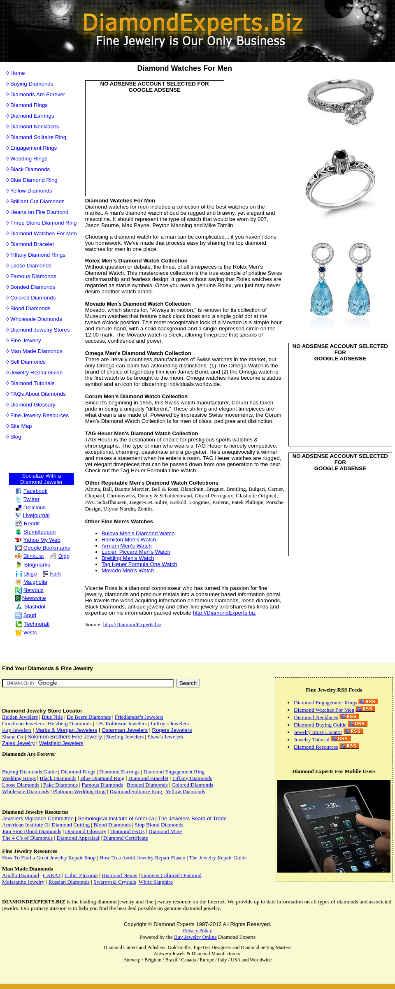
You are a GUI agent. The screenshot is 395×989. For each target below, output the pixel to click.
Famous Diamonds (33, 276)
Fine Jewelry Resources (39, 415)
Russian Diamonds (69, 882)
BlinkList (29, 556)
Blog (15, 437)
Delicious (30, 507)
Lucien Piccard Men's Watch (136, 552)
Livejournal (32, 515)
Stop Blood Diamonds (159, 825)
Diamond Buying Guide (320, 725)
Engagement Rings (33, 148)
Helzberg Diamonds (70, 723)
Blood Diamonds (30, 308)
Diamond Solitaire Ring (38, 137)
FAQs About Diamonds (38, 394)
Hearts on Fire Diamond (39, 212)
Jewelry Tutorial (312, 739)
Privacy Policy (197, 930)
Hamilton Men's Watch (129, 539)
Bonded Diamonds (33, 287)
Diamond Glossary (33, 405)
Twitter (27, 499)
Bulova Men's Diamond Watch (138, 533)
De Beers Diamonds (89, 717)
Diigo (26, 574)
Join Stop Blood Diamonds (31, 831)
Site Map (21, 426)
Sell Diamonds (28, 362)
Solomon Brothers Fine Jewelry (65, 737)
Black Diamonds (30, 169)
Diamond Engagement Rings (325, 702)
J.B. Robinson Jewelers (120, 723)
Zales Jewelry (18, 743)
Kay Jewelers (16, 730)
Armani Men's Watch (127, 546)
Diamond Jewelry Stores (40, 330)
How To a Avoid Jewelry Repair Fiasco (143, 857)
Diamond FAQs (127, 831)
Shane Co (12, 737)
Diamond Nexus (119, 875)
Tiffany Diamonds (192, 778)
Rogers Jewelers (172, 730)
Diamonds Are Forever (37, 94)
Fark (51, 574)
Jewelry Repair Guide (36, 372)
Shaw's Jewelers (165, 737)
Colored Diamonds (33, 298)
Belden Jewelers (20, 717)
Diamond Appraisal (77, 838)
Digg (59, 556)
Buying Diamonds (31, 84)
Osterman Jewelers (125, 730)
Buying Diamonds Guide (29, 771)
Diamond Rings (29, 105)
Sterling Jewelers (125, 737)
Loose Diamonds (30, 265)
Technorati (32, 624)
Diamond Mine (165, 831)
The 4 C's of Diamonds (27, 838)
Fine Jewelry (25, 340)
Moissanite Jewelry (23, 882)
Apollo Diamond (20, 875)
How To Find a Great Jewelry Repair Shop (48, 857)
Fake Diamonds (60, 785)
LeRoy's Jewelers (170, 723)
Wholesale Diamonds (36, 319)
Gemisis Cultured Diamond (171, 875)
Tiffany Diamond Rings (37, 255)
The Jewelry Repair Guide (217, 857)
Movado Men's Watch (128, 570)
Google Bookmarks (42, 548)
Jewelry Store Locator (318, 732)
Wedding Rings (28, 159)
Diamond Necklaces (34, 126)
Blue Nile (52, 717)
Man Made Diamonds (36, 351)
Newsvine (30, 598)
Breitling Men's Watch (128, 558)
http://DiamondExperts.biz (224, 613)
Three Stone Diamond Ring (43, 223)
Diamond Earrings (32, 116)
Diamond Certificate (125, 838)
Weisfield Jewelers (61, 743)
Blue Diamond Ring (34, 180)
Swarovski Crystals (114, 882)
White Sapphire (156, 882)
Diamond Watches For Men (43, 233)
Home (17, 73)
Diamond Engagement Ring (173, 771)
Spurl (25, 615)
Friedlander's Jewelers (139, 717)
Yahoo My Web (37, 540)
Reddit (27, 523)
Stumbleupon (35, 532)
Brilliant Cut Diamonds (37, 201)
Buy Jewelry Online (195, 937)
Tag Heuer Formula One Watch (139, 564)
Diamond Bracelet (32, 244)
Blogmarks (32, 565)
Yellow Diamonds (31, 191)
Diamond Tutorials (32, 383)
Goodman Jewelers (23, 723)
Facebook (31, 491)
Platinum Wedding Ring (79, 791)
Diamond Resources (316, 747)
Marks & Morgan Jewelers (66, 730)
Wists (26, 632)
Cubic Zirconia (81, 875)
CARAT (51, 875)
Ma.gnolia (31, 582)
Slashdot (30, 607)
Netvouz (29, 590)
